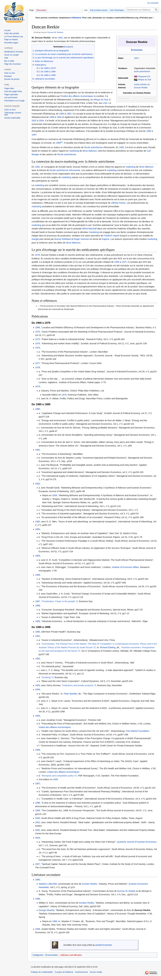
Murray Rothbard (62, 239)
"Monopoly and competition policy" (58, 775)
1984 (37, 529)
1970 (37, 331)
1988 (37, 605)
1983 (69, 113)
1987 (37, 601)
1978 (37, 255)
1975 (124, 262)
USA (105, 103)
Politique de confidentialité (42, 972)
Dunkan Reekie (89, 884)
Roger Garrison (81, 239)
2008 (37, 929)
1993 (37, 685)
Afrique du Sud (144, 80)
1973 (37, 339)
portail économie (104, 945)
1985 (37, 555)
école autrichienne (142, 71)
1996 (148, 131)
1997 (34, 134)
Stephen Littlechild (48, 884)
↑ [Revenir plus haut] (38, 306)
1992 (37, 658)
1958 (116, 262)
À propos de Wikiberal (64, 972)
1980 (37, 409)
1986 (37, 575)
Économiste (136, 50)
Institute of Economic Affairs (125, 567)
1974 (37, 343)
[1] (62, 142)
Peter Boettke (70, 693)
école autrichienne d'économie (65, 170)
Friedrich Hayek (111, 235)
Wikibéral (76, 17)
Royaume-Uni (144, 76)
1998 (37, 803)
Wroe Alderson (90, 151)
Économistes (51, 955)
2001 (37, 822)
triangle (35, 239)
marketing (74, 151)
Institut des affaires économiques (77, 96)
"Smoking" (46, 677)
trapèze (105, 239)
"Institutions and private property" (77, 685)
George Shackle (46, 910)
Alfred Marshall (89, 228)
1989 (51, 117)
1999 (37, 810)
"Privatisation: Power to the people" (58, 601)
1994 (59, 117)
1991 (37, 636)
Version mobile (96, 972)
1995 (37, 716)
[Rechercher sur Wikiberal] (142, 10)
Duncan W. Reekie (55, 32)
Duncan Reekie (142, 910)
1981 (37, 449)
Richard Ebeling (108, 647)
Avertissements (81, 972)
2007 (37, 864)
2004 (41, 120)
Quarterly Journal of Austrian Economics (136, 842)
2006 (54, 495)
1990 (37, 631)
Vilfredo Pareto (118, 203)
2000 (55, 779)
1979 (37, 386)
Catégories (38, 955)
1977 (37, 363)
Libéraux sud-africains (71, 955)
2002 (34, 120)
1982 (121, 147)
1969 (61, 113)
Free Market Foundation (137, 731)
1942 (136, 58)
